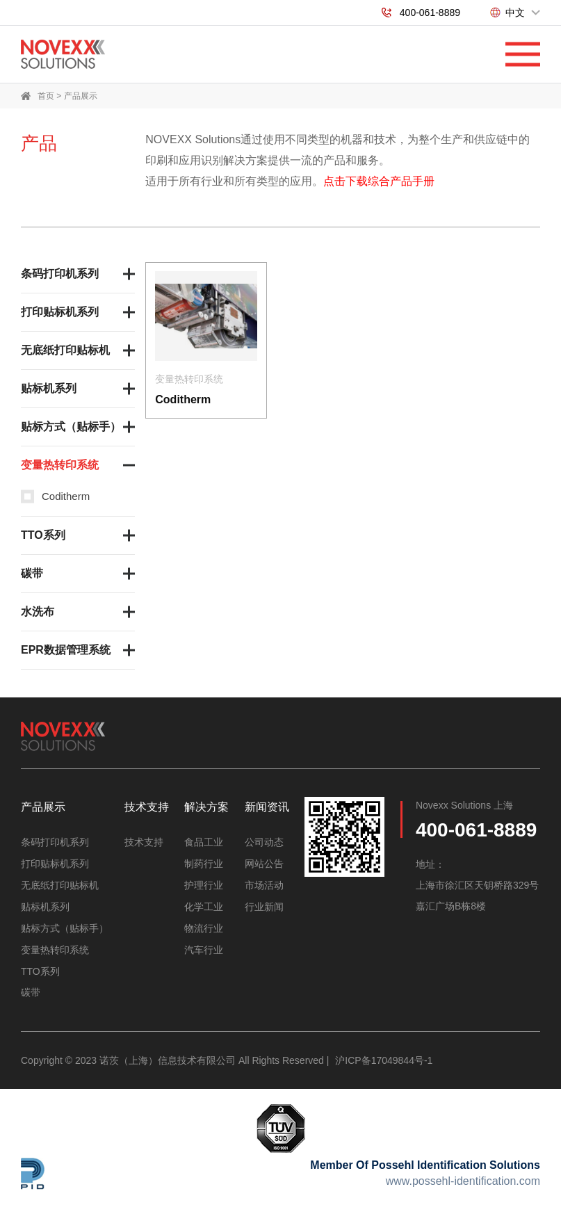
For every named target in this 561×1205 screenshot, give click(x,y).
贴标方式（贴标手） (71, 426)
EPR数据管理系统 (66, 650)
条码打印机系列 (60, 274)
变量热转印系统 (60, 465)
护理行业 (203, 883)
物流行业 (203, 925)
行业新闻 (264, 904)
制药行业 (203, 862)
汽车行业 (203, 946)
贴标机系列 (48, 388)
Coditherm (66, 496)
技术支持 (143, 842)
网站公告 (264, 862)
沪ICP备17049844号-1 (383, 1055)
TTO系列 (43, 535)
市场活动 (264, 883)
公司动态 (264, 842)
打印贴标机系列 (60, 312)
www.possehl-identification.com (463, 1176)
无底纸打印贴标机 (65, 350)
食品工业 (203, 842)
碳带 (32, 573)
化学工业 (203, 904)
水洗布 (37, 611)
